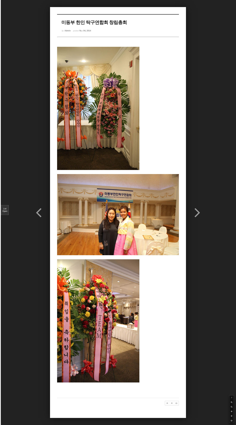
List (4, 210)
